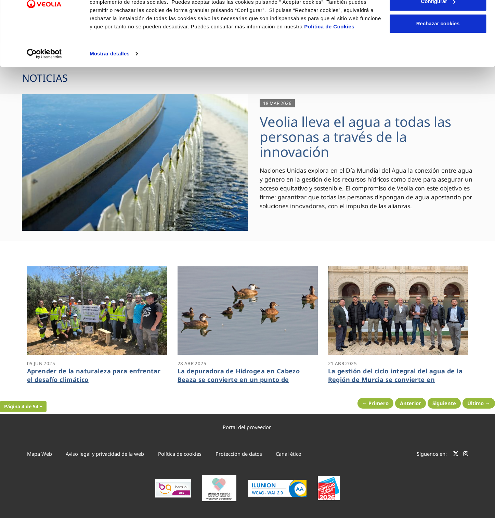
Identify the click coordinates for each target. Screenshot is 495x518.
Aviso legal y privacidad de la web (105, 453)
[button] (23, 406)
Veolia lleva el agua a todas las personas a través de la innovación (355, 136)
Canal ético (288, 453)
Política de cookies (179, 453)
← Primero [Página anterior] (375, 403)
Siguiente (444, 403)
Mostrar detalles (110, 93)
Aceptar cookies (438, 18)
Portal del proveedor (247, 427)
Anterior (410, 403)
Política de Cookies (329, 66)
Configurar (438, 40)
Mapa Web (39, 453)
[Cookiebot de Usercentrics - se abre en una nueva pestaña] (44, 93)
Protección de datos (239, 453)
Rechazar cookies (438, 63)
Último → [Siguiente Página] (478, 403)
